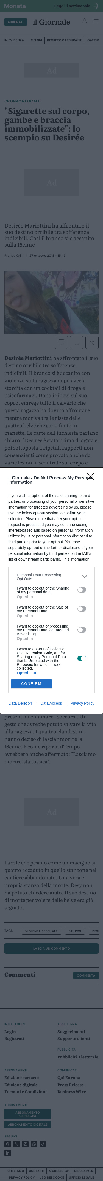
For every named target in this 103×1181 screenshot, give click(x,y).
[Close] (92, 478)
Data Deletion (20, 703)
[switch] (81, 590)
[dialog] (51, 590)
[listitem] (51, 576)
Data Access (51, 703)
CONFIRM (31, 683)
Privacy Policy (82, 703)
